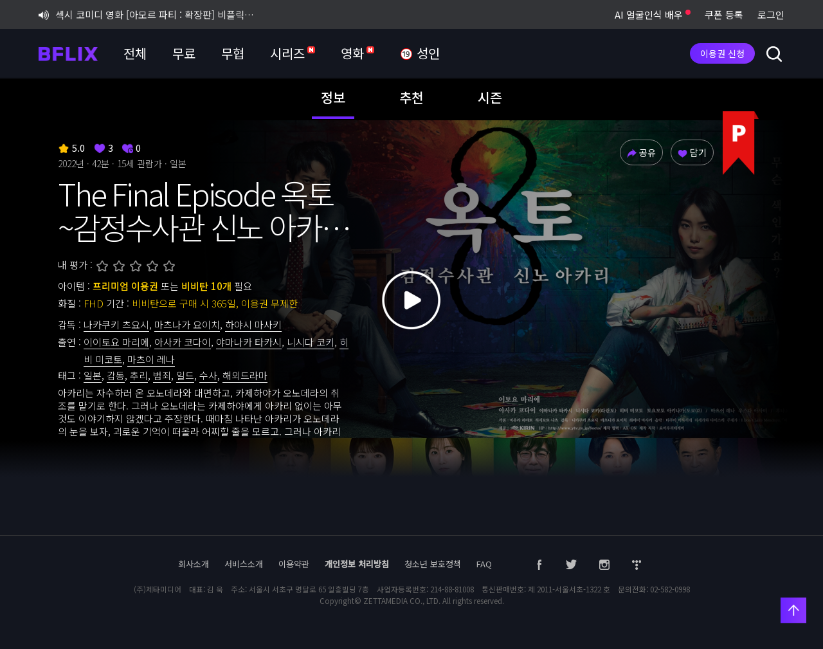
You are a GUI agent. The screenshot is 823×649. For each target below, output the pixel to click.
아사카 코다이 (182, 342)
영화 (357, 53)
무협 (232, 53)
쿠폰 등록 (724, 14)
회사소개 (193, 564)
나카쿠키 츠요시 (116, 324)
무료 (183, 53)
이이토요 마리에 (116, 342)
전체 (135, 53)
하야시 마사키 (253, 324)
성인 (420, 54)
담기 (692, 152)
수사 (208, 375)
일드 (185, 375)
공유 (641, 152)
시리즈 (292, 53)
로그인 (770, 14)
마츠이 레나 (151, 359)
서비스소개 (243, 564)
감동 (116, 375)
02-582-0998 (670, 589)
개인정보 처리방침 (357, 564)
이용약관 (293, 564)
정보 (333, 97)
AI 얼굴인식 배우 (653, 14)
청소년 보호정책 (432, 564)
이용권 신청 (722, 53)
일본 (93, 375)
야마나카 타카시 (249, 342)
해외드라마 (244, 375)
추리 (139, 375)
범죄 (162, 375)
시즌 (490, 97)
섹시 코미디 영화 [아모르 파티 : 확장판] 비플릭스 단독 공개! (150, 14)
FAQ (484, 564)
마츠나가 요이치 (187, 324)
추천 (411, 97)
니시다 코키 (310, 342)
